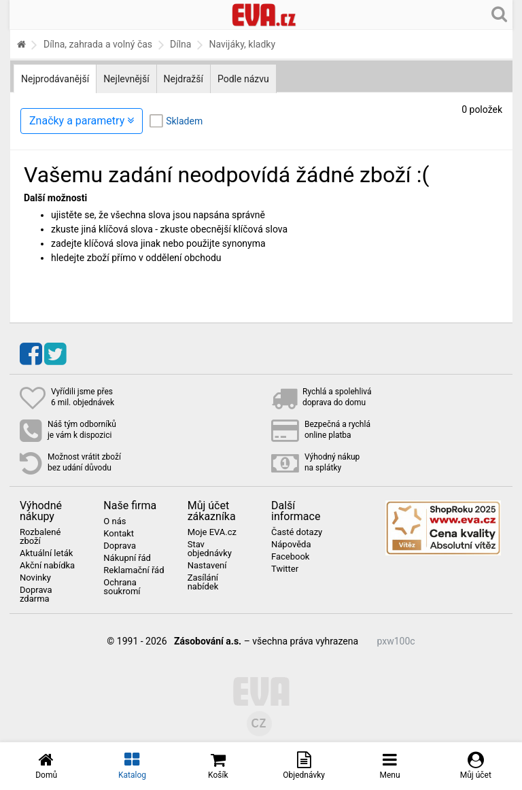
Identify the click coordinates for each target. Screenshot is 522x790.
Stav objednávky (210, 549)
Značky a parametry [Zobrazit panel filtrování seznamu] (81, 120)
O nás (114, 521)
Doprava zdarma (36, 594)
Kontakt (118, 533)
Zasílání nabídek (203, 582)
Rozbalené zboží (40, 537)
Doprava (119, 546)
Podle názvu (243, 78)
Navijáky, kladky (242, 44)
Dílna (180, 44)
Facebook (290, 557)
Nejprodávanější (55, 78)
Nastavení (207, 565)
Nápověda (291, 544)
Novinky (35, 578)
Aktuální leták (46, 553)
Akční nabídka (47, 565)
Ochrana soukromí (121, 587)
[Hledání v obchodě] (499, 13)
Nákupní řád (127, 558)
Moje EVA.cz (212, 532)
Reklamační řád (133, 570)
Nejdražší (183, 78)
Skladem (184, 121)
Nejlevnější (126, 78)
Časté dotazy (296, 532)
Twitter (284, 569)
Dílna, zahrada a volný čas (98, 44)
